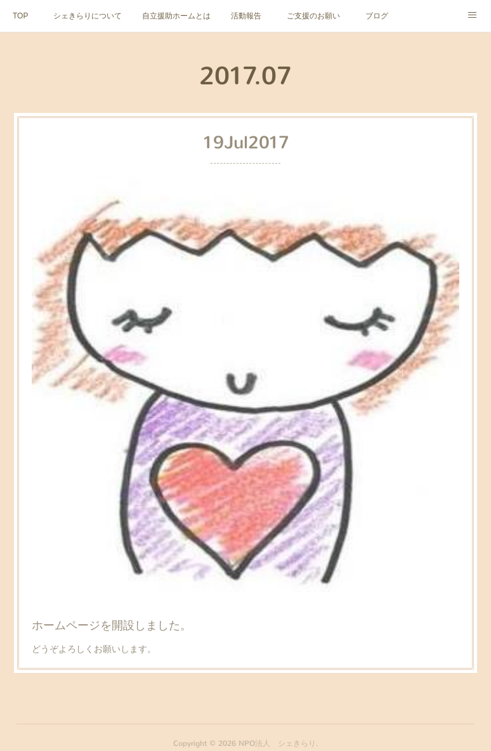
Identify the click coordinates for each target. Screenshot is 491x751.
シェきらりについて (87, 15)
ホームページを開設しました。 (117, 616)
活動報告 (246, 15)
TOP (20, 15)
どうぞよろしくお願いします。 (100, 637)
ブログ (376, 15)
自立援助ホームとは (176, 15)
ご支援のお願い (313, 15)
